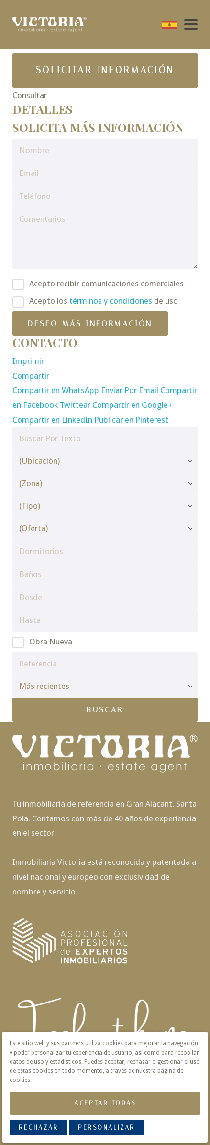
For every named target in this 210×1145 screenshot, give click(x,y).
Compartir (30, 376)
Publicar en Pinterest (131, 420)
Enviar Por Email (130, 390)
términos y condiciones (110, 300)
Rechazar (38, 1127)
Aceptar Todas (104, 1103)
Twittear (76, 405)
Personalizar (106, 1127)
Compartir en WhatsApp (56, 390)
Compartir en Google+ (132, 405)
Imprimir (28, 361)
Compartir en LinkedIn (53, 420)
